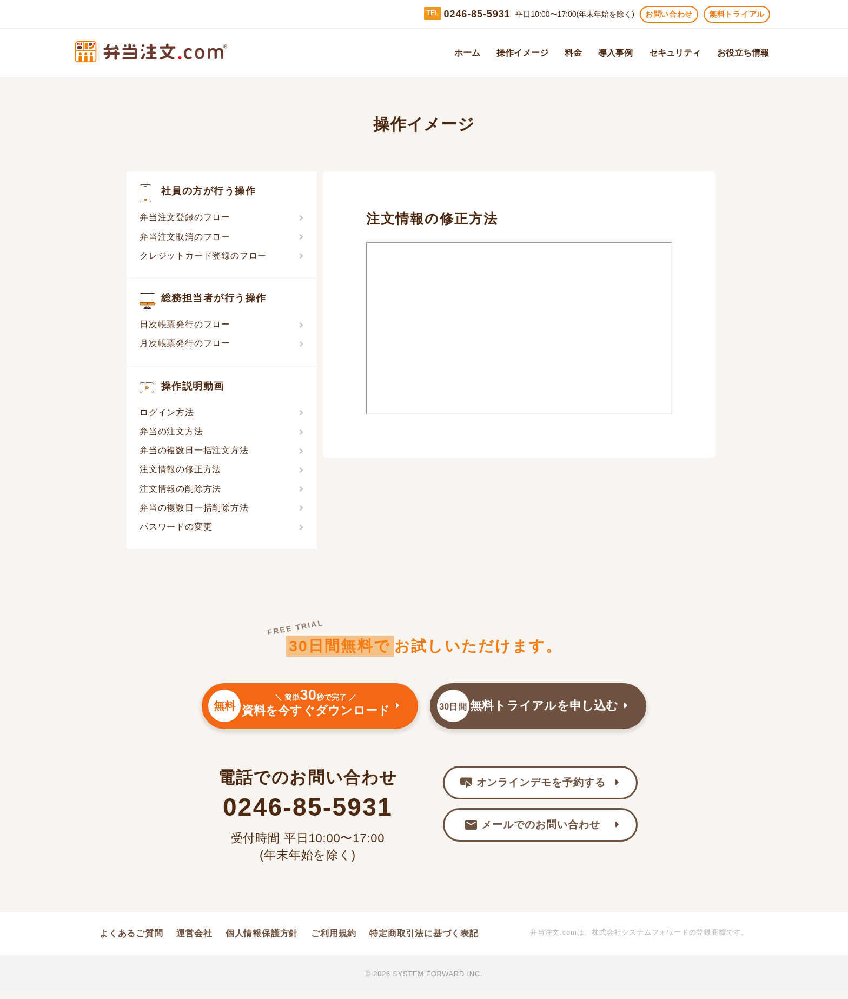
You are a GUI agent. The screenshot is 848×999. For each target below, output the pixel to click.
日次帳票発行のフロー (185, 324)
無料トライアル (737, 14)
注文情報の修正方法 (180, 469)
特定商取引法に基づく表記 (424, 939)
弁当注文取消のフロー (185, 236)
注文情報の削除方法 (180, 488)
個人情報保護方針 (262, 939)
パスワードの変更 (176, 526)
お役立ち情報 (743, 53)
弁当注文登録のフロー (185, 217)
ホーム (467, 53)
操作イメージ (522, 53)
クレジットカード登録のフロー (203, 255)
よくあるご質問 (131, 939)
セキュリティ (675, 53)
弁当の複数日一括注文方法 (194, 450)
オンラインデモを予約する (532, 791)
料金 (573, 53)
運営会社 (194, 939)
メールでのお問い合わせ (532, 835)
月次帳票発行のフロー (185, 343)
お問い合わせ (669, 14)
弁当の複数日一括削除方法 (194, 507)
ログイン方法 (167, 412)
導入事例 (615, 53)
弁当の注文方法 (171, 431)
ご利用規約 (333, 939)
